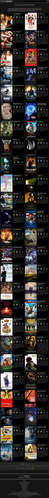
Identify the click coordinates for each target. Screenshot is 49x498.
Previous (22, 464)
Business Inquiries (24, 486)
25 (25, 468)
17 (39, 466)
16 (37, 466)
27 (30, 468)
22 (18, 468)
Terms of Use (24, 488)
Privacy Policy (28, 493)
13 (30, 466)
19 (44, 466)
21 (16, 468)
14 (32, 466)
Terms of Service (34, 493)
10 (23, 466)
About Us (24, 481)
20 (46, 466)
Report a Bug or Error (24, 484)
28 (32, 468)
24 (23, 468)
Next (27, 464)
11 (25, 466)
